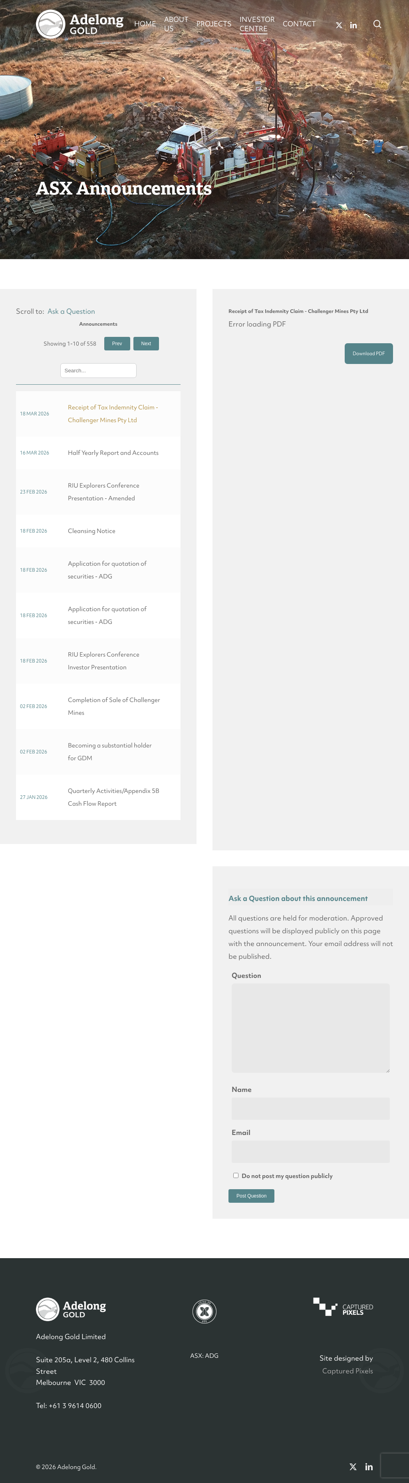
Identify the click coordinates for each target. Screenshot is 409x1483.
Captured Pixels (347, 1370)
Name (242, 1089)
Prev (117, 343)
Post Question (251, 1196)
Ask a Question (71, 311)
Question (246, 975)
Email (241, 1132)
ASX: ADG (204, 1355)
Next (146, 343)
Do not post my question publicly (283, 1176)
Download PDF (369, 353)
